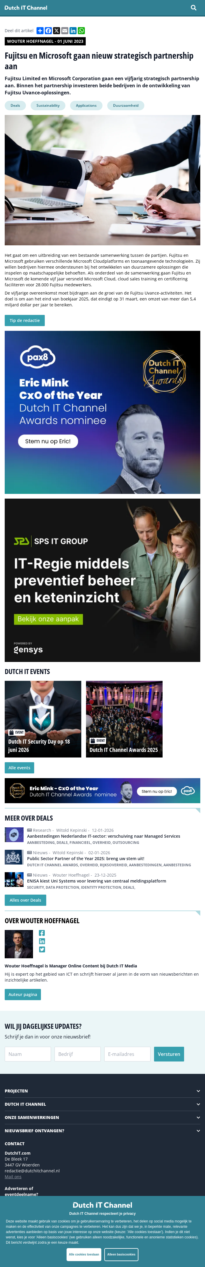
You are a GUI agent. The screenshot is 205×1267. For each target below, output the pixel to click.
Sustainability (48, 105)
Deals (15, 105)
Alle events (19, 767)
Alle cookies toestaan (84, 1254)
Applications (86, 105)
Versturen (169, 1054)
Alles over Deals (25, 900)
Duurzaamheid (125, 105)
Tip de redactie (25, 320)
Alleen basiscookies (121, 1254)
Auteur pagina (23, 994)
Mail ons (13, 1176)
